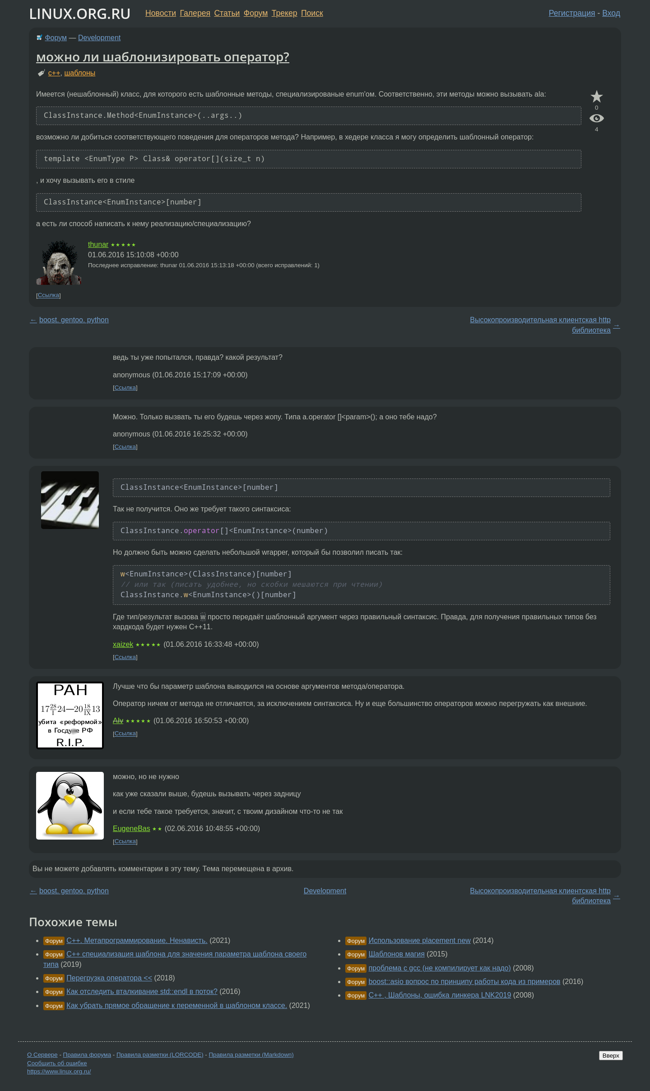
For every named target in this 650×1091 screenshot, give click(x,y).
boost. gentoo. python (74, 320)
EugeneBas (131, 828)
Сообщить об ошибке (57, 1063)
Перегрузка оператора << (109, 978)
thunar (98, 244)
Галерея (195, 13)
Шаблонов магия (396, 954)
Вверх (611, 1055)
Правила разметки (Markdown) (251, 1054)
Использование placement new (419, 940)
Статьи (227, 13)
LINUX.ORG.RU (80, 13)
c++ (54, 73)
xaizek (123, 644)
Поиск (312, 13)
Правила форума (87, 1054)
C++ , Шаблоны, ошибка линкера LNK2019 (439, 995)
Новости (160, 13)
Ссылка (48, 295)
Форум (256, 13)
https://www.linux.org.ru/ (59, 1071)
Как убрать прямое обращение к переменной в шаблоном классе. (176, 1005)
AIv (118, 720)
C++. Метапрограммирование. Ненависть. (136, 940)
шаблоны (79, 73)
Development (99, 38)
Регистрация (572, 13)
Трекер (284, 13)
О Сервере (42, 1054)
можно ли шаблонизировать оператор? (162, 56)
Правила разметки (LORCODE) (160, 1054)
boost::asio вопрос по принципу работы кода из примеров (464, 981)
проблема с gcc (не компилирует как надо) (439, 968)
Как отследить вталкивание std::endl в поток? (141, 991)
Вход (611, 13)
